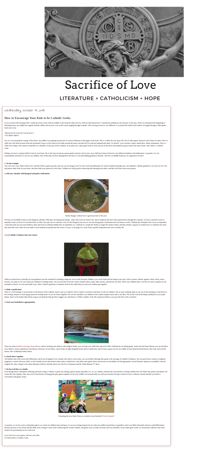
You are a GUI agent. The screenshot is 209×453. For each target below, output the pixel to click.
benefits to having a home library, (28, 346)
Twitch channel (108, 416)
